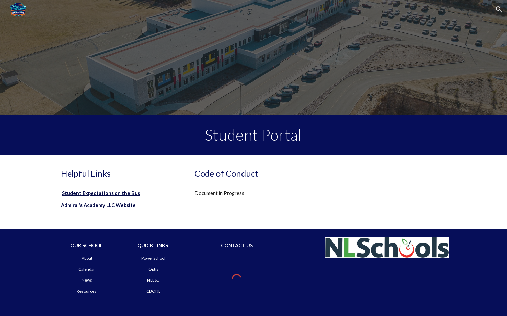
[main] (253, 135)
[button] (499, 9)
